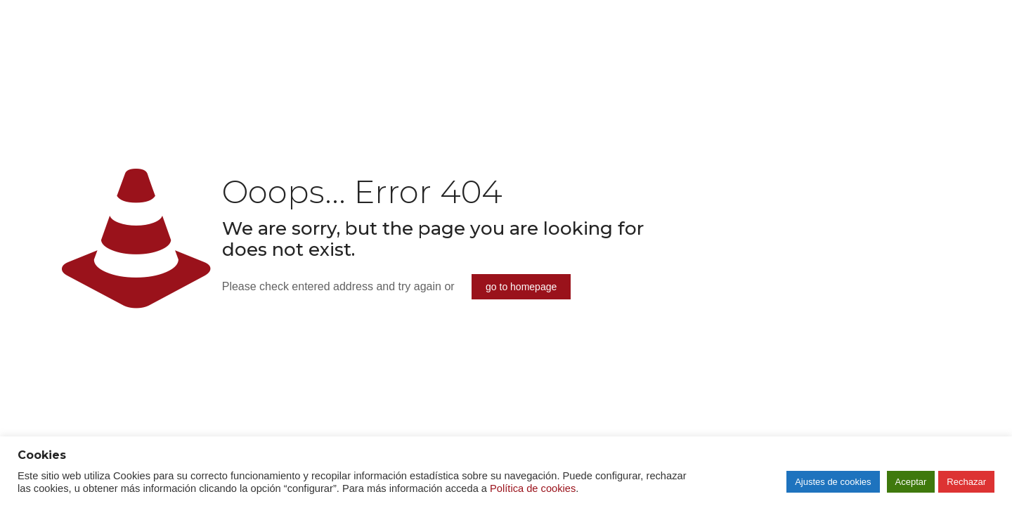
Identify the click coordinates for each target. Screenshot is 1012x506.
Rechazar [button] (966, 481)
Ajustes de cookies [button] (833, 481)
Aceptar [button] (911, 481)
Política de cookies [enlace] (533, 488)
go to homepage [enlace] (521, 286)
